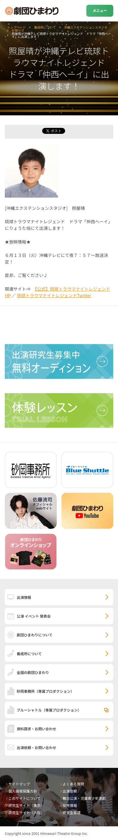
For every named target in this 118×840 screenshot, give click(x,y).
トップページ (16, 27)
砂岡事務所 (45, 691)
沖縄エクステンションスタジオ (85, 27)
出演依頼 (70, 790)
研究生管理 (72, 812)
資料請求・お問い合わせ (36, 728)
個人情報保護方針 (22, 790)
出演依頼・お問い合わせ (36, 747)
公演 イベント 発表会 (33, 616)
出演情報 (24, 597)
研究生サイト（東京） (26, 805)
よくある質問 (73, 783)
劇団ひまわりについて (35, 634)
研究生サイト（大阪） (26, 812)
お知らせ (18, 30)
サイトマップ (19, 783)
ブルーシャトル (49, 709)
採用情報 (70, 805)
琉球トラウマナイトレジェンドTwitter (54, 295)
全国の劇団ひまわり (33, 672)
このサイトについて (24, 798)
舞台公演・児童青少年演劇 (84, 798)
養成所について (45, 27)
